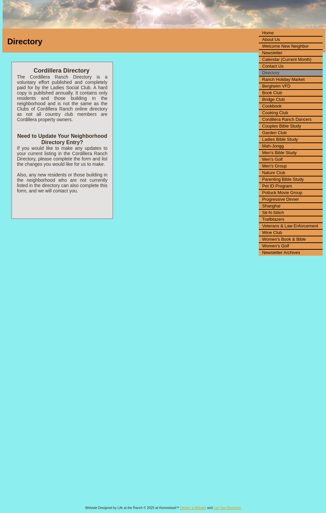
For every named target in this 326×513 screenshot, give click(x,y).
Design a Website (193, 508)
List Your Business (227, 508)
